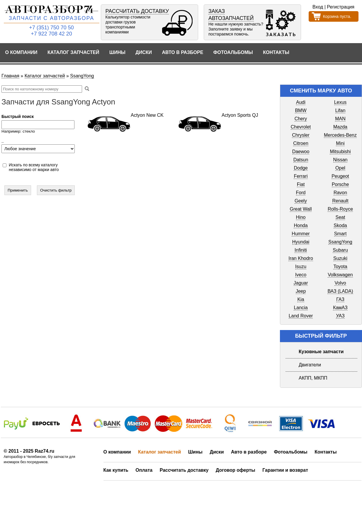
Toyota (340, 266)
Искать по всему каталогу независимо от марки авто (34, 167)
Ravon (340, 192)
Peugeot (340, 176)
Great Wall (301, 209)
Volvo (340, 282)
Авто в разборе (182, 52)
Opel (340, 167)
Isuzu (300, 266)
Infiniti (301, 250)
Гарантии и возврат (285, 470)
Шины (117, 52)
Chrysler (301, 135)
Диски (143, 52)
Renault (340, 200)
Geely (301, 200)
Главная (10, 75)
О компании (21, 52)
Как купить (115, 470)
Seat (340, 217)
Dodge (300, 167)
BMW (300, 110)
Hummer (301, 233)
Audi (300, 102)
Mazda (340, 126)
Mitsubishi (340, 151)
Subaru (340, 250)
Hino (301, 217)
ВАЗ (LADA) (340, 291)
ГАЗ (340, 299)
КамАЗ (340, 307)
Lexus (340, 102)
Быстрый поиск (17, 116)
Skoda (340, 225)
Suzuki (340, 258)
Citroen (300, 143)
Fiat (301, 184)
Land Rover (301, 315)
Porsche (340, 184)
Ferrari (300, 176)
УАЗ (340, 315)
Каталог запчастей (73, 52)
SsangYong (82, 75)
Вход (317, 6)
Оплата (143, 470)
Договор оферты (235, 470)
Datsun (300, 159)
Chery (301, 118)
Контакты (276, 52)
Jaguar (301, 282)
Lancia (300, 307)
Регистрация (340, 6)
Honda (300, 225)
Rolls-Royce (340, 209)
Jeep (301, 291)
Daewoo (301, 151)
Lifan (340, 110)
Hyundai (301, 241)
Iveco (300, 274)
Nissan (340, 159)
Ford (301, 192)
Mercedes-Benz (340, 135)
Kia (300, 299)
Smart (340, 233)
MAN (340, 118)
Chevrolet (301, 126)
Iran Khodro (300, 258)
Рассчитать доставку (184, 470)
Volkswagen (340, 274)
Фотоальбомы (233, 52)
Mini (340, 143)
